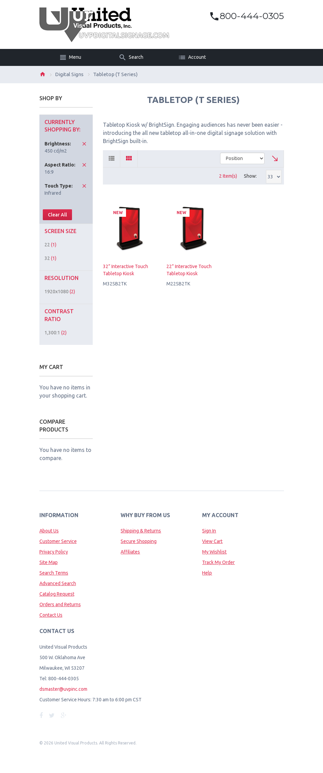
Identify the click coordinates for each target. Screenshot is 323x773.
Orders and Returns (60, 604)
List (111, 158)
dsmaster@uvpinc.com (63, 689)
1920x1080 (59, 291)
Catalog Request (56, 594)
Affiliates (130, 552)
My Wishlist (214, 552)
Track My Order (218, 562)
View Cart (212, 541)
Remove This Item (84, 143)
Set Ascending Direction (275, 158)
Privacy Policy (53, 552)
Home (42, 74)
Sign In (209, 530)
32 (50, 258)
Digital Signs (69, 74)
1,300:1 (55, 332)
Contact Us (50, 615)
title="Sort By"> (242, 158)
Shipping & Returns (141, 530)
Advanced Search (57, 583)
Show (250, 176)
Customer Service (58, 541)
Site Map (48, 562)
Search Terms (53, 573)
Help (207, 573)
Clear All (57, 214)
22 (50, 244)
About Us (49, 530)
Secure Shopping (139, 541)
